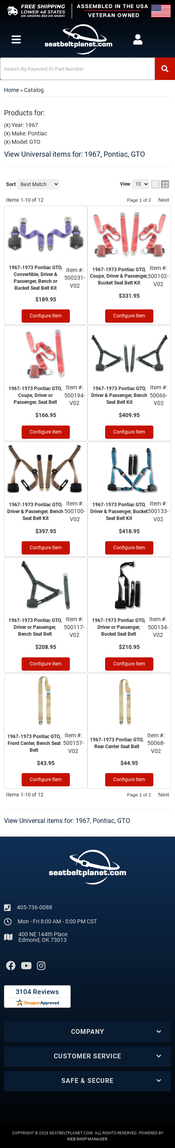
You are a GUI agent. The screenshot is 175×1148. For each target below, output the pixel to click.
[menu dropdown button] (16, 39)
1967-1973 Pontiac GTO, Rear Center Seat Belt (116, 743)
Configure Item (46, 316)
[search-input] (77, 69)
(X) (7, 125)
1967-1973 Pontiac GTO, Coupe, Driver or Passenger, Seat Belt (35, 395)
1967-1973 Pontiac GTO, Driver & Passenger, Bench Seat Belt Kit (119, 395)
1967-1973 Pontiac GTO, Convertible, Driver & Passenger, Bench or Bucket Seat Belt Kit (35, 278)
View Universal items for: (74, 154)
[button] (87, 68)
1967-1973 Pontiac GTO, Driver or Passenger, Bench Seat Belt (35, 627)
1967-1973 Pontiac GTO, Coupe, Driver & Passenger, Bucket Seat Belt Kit (119, 276)
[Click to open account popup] (138, 39)
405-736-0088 (34, 907)
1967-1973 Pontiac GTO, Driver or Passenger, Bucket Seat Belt (118, 627)
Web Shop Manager (87, 1139)
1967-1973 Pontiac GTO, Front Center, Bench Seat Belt (34, 743)
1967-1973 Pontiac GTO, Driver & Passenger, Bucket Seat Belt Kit (119, 511)
